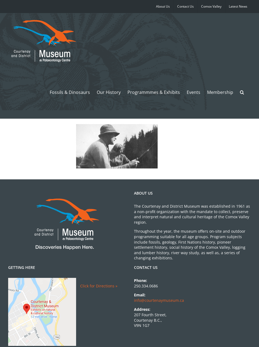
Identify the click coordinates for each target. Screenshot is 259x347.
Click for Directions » (98, 285)
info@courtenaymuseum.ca (159, 300)
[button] (242, 92)
